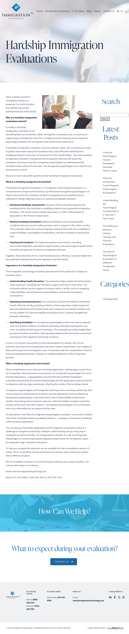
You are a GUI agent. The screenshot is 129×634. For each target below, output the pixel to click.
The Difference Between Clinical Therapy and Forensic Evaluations (110, 235)
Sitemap (66, 628)
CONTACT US (61, 561)
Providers (79, 11)
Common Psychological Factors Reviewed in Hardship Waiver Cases (110, 161)
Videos (97, 11)
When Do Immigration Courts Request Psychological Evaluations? (111, 185)
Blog (89, 11)
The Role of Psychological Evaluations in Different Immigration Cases (110, 260)
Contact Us (109, 11)
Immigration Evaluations (57, 11)
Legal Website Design (105, 628)
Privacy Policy (56, 628)
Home (40, 11)
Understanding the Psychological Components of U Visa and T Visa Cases (111, 209)
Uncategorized (110, 299)
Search (105, 119)
